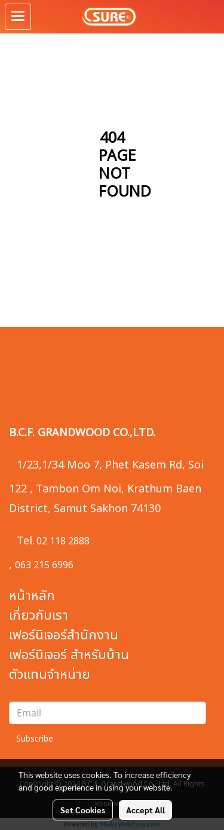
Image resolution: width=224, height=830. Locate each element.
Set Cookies (82, 809)
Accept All (145, 809)
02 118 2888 (63, 541)
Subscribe (34, 739)
